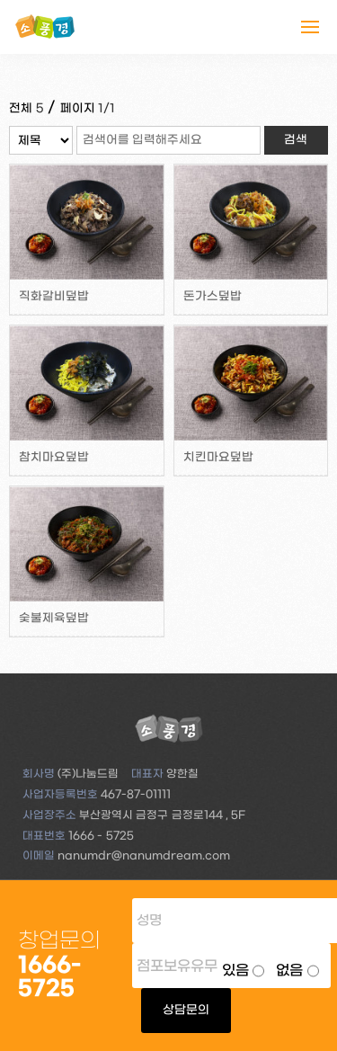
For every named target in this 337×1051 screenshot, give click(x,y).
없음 (289, 970)
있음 (235, 970)
